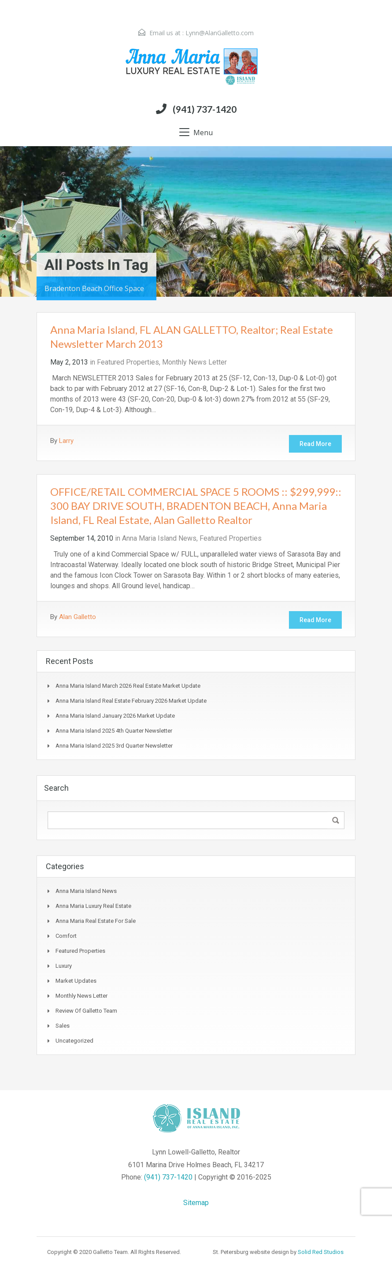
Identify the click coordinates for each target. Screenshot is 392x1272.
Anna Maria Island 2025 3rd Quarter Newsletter (114, 745)
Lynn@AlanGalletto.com (219, 33)
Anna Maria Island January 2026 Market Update (115, 715)
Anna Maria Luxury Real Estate (93, 906)
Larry (66, 441)
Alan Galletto (77, 617)
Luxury (63, 965)
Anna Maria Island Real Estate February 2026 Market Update (131, 700)
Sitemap (196, 1202)
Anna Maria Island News (159, 538)
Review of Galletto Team (86, 1010)
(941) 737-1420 (205, 108)
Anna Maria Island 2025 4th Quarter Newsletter (113, 730)
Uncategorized (74, 1040)
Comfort (66, 936)
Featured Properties (128, 362)
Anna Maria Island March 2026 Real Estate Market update (127, 685)
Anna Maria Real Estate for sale (95, 921)
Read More (315, 443)
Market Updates (75, 980)
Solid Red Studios (321, 1252)
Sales (62, 1025)
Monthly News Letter (194, 362)
